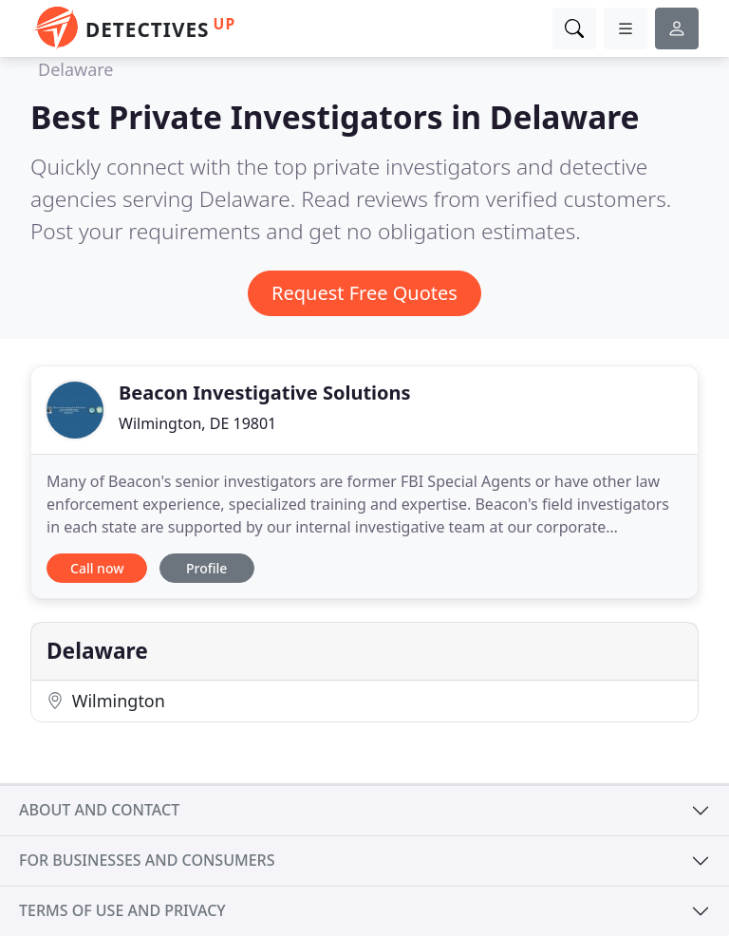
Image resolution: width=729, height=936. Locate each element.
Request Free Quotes (364, 293)
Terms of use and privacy (122, 910)
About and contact (99, 809)
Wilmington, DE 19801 (197, 423)
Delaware (76, 69)
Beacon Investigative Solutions (265, 392)
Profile (206, 568)
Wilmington (106, 700)
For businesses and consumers (146, 860)
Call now (96, 568)
